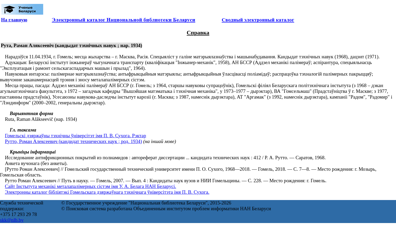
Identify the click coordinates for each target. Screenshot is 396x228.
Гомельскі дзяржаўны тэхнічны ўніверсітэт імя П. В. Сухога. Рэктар (75, 135)
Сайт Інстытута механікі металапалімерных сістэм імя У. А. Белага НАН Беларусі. (90, 186)
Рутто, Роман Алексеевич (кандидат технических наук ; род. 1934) (73, 141)
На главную (14, 19)
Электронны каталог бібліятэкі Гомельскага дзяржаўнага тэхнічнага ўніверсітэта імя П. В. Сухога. (107, 192)
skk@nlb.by (12, 220)
